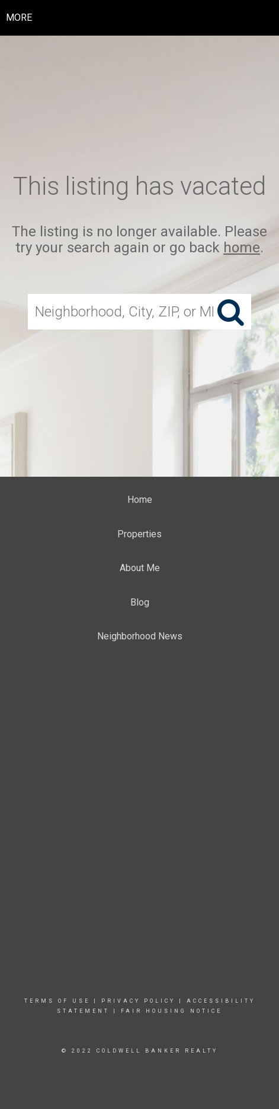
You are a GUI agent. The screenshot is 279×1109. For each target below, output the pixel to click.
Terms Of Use (57, 1001)
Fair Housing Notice (171, 1011)
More (19, 17)
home (241, 247)
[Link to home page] (139, 18)
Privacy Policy (138, 1001)
